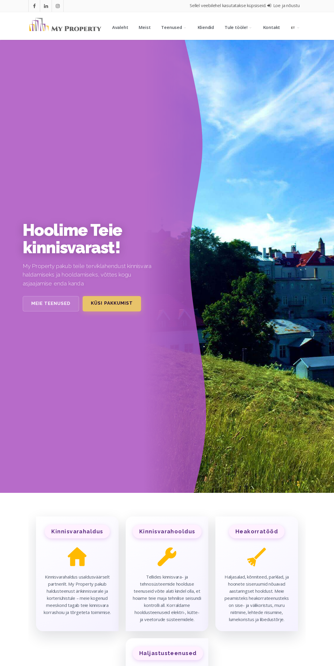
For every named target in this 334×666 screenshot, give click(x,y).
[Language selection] (295, 27)
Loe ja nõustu (283, 5)
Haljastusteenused (168, 653)
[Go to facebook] (34, 6)
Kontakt (271, 27)
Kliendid (206, 27)
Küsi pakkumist (112, 303)
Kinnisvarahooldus (167, 531)
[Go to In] (46, 6)
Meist (144, 27)
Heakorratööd (256, 531)
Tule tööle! (239, 27)
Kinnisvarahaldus (77, 531)
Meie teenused (51, 303)
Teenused (174, 27)
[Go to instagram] (58, 6)
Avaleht (120, 27)
